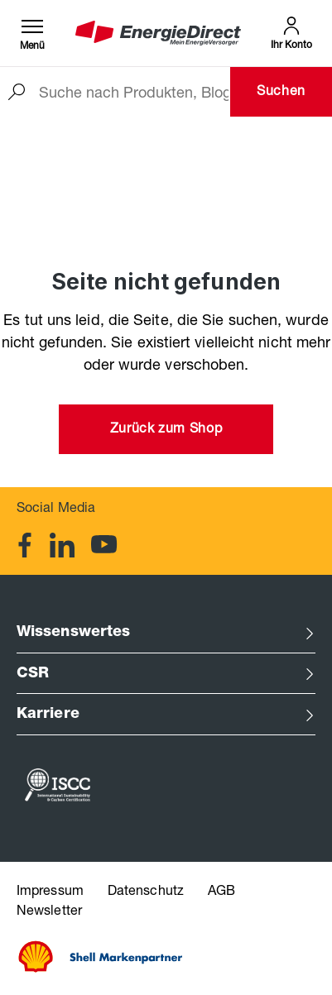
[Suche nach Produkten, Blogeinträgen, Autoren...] (133, 92)
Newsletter (49, 912)
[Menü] (32, 33)
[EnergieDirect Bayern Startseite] (158, 33)
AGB (221, 892)
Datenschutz (147, 892)
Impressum (52, 892)
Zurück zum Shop (166, 430)
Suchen (281, 92)
